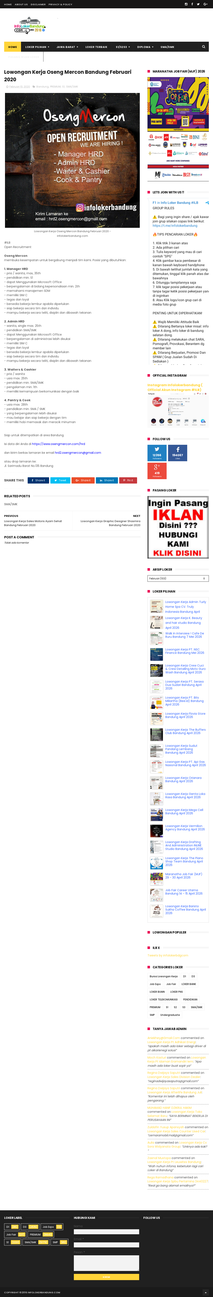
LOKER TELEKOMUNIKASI (164, 999)
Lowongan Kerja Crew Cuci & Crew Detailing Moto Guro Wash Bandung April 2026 (185, 668)
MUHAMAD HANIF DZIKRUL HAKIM (169, 1107)
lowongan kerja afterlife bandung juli (174, 1092)
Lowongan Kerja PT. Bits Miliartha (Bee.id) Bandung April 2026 (184, 700)
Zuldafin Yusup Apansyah (165, 1126)
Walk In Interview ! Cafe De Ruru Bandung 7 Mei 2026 (184, 634)
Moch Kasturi (156, 1057)
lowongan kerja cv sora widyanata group (177, 1144)
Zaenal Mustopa (159, 1157)
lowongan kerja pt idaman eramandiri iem (176, 1059)
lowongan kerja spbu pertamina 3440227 (177, 1181)
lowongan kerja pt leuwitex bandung (174, 1161)
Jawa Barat (66, 47)
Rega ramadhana (160, 1177)
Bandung (42, 86)
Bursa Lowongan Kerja (164, 975)
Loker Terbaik (96, 47)
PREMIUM (55, 86)
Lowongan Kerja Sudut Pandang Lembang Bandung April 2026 (181, 748)
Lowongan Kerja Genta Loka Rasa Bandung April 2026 (185, 795)
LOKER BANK (189, 983)
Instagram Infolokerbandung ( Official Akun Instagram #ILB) (175, 387)
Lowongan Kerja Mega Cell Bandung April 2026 (184, 811)
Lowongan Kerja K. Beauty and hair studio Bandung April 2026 (183, 622)
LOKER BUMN (157, 991)
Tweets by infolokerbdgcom (167, 955)
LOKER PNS (176, 991)
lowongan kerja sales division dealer (173, 1076)
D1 (184, 975)
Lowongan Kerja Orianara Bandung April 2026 (183, 779)
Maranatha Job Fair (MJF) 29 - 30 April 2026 (183, 875)
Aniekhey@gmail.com (163, 1037)
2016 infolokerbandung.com (41, 1291)
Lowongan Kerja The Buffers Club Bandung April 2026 (185, 731)
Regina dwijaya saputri (163, 1072)
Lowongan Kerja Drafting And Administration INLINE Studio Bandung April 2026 (184, 845)
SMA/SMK (168, 47)
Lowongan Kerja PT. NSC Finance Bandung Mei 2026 (184, 650)
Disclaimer (38, 4)
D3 (193, 975)
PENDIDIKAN (190, 999)
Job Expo (155, 983)
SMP (152, 1014)
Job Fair (171, 983)
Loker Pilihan (35, 47)
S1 (63, 86)
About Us (21, 4)
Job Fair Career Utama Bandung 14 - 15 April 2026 (184, 891)
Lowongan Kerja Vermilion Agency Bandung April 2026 (185, 827)
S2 (175, 1006)
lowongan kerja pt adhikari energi (171, 1041)
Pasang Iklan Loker (23, 57)
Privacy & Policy (60, 4)
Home (8, 4)
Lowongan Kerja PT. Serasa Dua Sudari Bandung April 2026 (184, 684)
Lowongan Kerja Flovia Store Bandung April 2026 (185, 715)
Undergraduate (170, 1014)
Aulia (150, 1142)
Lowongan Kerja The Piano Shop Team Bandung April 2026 (184, 861)
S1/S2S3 (121, 47)
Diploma (144, 47)
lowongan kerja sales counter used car (176, 1131)
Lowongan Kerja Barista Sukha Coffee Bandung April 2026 (185, 909)
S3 (183, 1006)
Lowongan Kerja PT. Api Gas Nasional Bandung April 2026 (185, 763)
